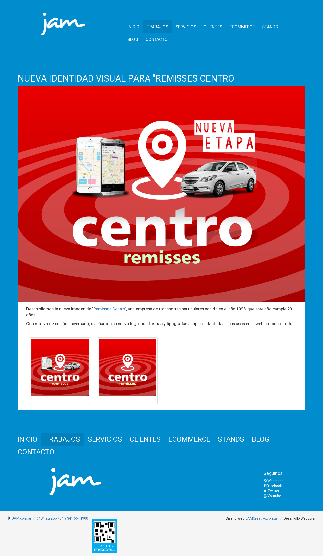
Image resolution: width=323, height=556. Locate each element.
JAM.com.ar (21, 518)
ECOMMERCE (242, 26)
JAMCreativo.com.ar (261, 518)
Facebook (273, 486)
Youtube (272, 496)
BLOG (133, 39)
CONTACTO (157, 39)
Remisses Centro (109, 308)
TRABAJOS (157, 26)
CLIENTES (213, 26)
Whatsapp (274, 481)
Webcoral (308, 518)
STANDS (270, 26)
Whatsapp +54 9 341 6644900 (62, 518)
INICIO (133, 26)
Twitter (271, 491)
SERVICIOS (186, 26)
